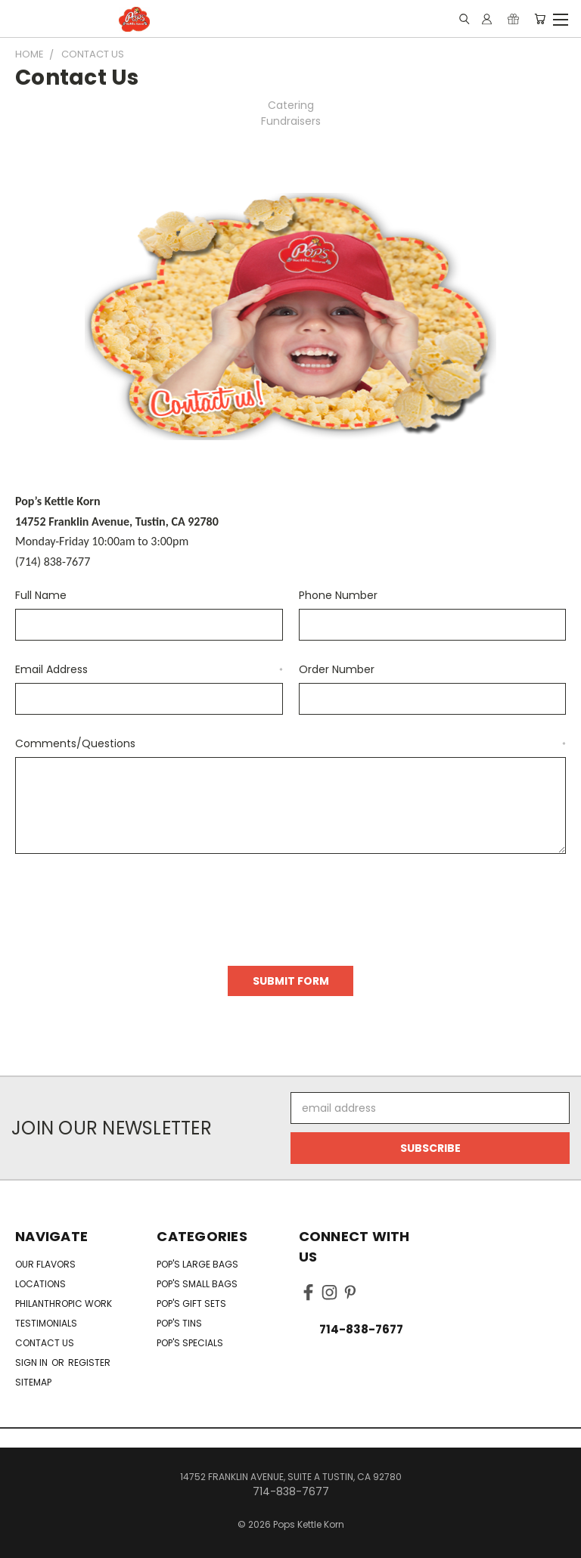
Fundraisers (291, 121)
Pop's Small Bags (197, 1283)
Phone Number (338, 595)
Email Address (149, 669)
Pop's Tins (179, 1323)
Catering (291, 105)
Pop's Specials (190, 1342)
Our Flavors (45, 1264)
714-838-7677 (361, 1329)
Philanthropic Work (63, 1303)
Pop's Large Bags (197, 1264)
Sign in (32, 1362)
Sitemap (33, 1382)
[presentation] (130, 904)
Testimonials (46, 1323)
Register (89, 1362)
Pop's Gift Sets (191, 1303)
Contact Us (44, 1342)
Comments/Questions (290, 743)
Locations (40, 1283)
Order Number (336, 669)
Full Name (41, 595)
